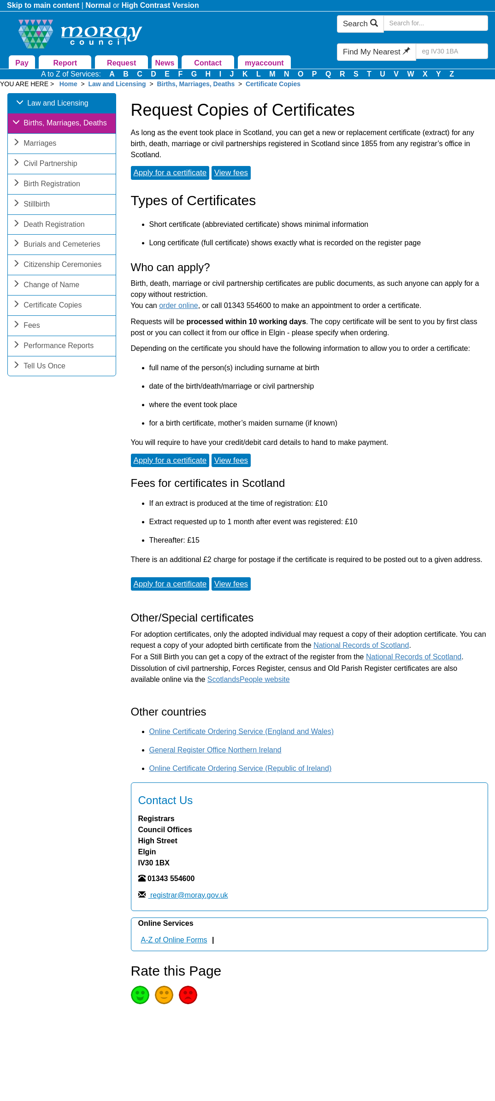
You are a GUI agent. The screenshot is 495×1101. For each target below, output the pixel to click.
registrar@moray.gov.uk (188, 895)
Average (164, 995)
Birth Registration (46, 184)
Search (360, 23)
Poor (188, 995)
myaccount (264, 63)
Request (121, 63)
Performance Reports (53, 346)
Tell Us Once (38, 366)
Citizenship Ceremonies (56, 265)
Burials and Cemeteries (56, 245)
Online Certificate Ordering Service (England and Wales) (241, 731)
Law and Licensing (117, 84)
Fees (26, 326)
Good (140, 995)
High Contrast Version (160, 5)
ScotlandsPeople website (248, 679)
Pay (21, 63)
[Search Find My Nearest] (452, 51)
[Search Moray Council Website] (435, 23)
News (164, 63)
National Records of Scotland (361, 645)
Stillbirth (31, 205)
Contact (208, 63)
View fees (231, 172)
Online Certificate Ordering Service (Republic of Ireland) (240, 768)
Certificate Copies (273, 84)
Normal (98, 5)
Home (68, 84)
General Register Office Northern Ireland (215, 750)
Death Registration (48, 225)
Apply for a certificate (170, 172)
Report (65, 63)
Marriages (34, 144)
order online (178, 305)
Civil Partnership (44, 164)
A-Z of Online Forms (174, 940)
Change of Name (45, 285)
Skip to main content (43, 5)
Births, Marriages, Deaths (196, 84)
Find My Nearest (376, 51)
